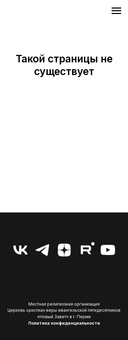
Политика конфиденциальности (64, 323)
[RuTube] (86, 249)
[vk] (20, 249)
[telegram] (42, 249)
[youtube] (107, 249)
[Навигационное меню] (116, 11)
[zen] (64, 249)
